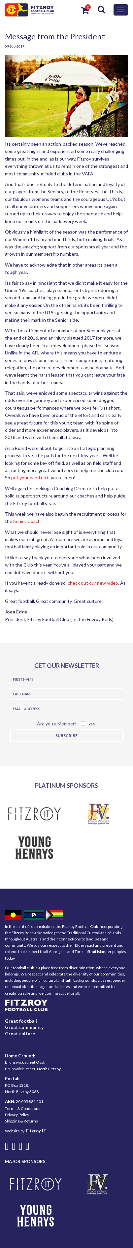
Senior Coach (27, 521)
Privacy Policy (17, 1114)
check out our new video (93, 583)
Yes (91, 723)
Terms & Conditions (22, 1108)
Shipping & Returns (21, 1121)
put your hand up (28, 477)
